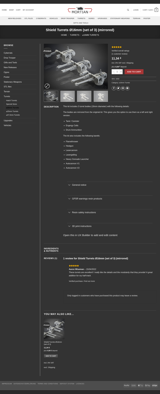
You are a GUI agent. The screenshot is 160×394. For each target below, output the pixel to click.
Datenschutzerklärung (25, 384)
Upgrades (102, 18)
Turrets (81, 18)
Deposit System (67, 384)
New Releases (14, 18)
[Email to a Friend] (123, 88)
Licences (80, 384)
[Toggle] (69, 185)
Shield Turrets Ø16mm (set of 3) (53, 343)
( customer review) (119, 54)
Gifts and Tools (80, 23)
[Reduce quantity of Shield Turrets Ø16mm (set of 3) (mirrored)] (113, 71)
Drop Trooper (67, 18)
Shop (11, 10)
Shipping (129, 63)
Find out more (89, 281)
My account (28, 10)
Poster (147, 18)
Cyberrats (41, 18)
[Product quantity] (117, 71)
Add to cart (134, 72)
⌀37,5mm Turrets (13, 115)
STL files (28, 18)
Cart (18, 10)
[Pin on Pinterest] (127, 88)
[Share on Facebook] (114, 88)
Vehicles (53, 18)
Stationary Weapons (120, 18)
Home (4, 10)
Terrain (136, 18)
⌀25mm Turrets (12, 111)
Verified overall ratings (120, 51)
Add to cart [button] (51, 356)
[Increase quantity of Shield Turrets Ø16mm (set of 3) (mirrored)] (121, 71)
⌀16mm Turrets (90, 35)
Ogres (91, 18)
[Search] (128, 10)
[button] (135, 10)
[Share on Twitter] (118, 88)
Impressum (7, 384)
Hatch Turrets (11, 100)
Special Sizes (11, 104)
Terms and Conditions (48, 384)
